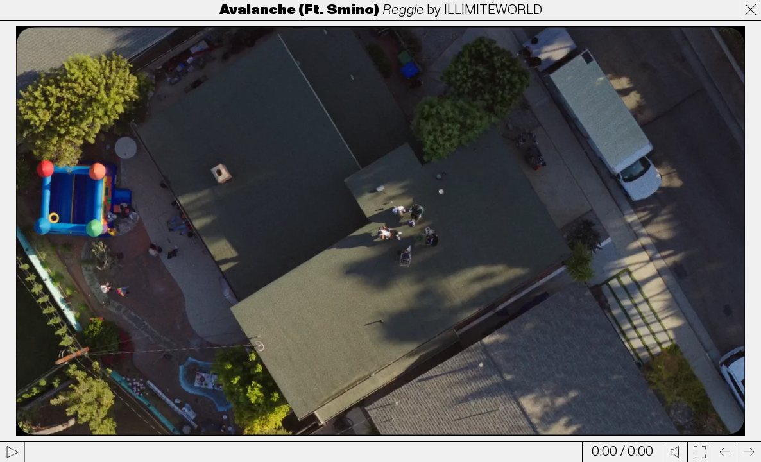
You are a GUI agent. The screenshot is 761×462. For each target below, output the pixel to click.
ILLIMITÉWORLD (493, 10)
